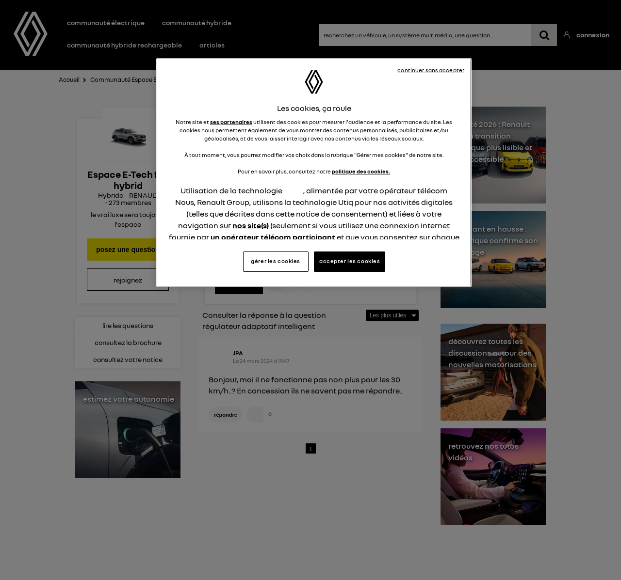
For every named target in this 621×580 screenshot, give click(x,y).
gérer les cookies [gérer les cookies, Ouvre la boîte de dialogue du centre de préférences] (275, 261)
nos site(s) (250, 225)
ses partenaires (231, 122)
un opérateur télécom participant (273, 237)
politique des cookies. (361, 171)
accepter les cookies (349, 261)
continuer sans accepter (430, 70)
